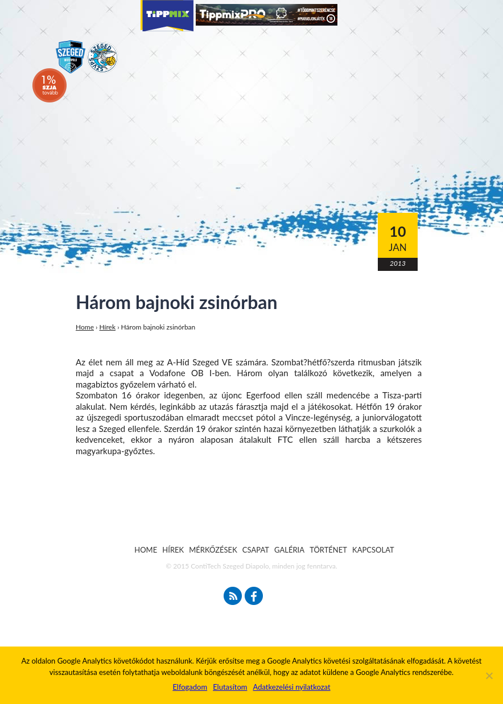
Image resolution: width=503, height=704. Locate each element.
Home (85, 327)
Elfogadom (189, 686)
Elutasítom (230, 686)
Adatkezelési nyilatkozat (291, 686)
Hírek (108, 327)
